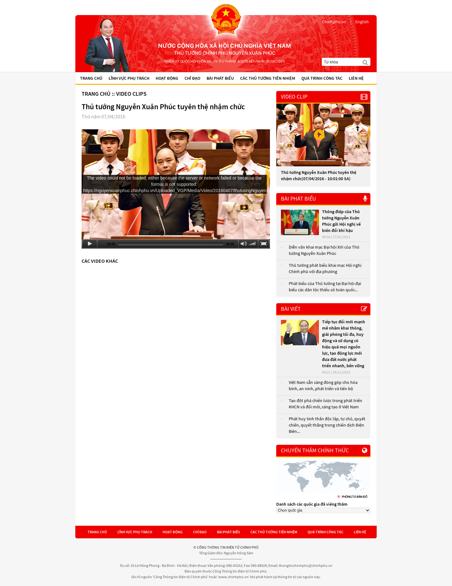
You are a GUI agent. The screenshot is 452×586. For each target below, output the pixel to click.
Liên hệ (356, 78)
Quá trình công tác (321, 78)
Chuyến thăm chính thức (315, 450)
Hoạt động (167, 78)
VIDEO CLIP (294, 97)
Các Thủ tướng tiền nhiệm (267, 78)
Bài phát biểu (220, 78)
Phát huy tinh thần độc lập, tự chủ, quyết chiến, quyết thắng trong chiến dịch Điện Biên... (327, 425)
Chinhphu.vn (334, 21)
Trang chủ (91, 78)
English (362, 21)
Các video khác (100, 261)
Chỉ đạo (192, 78)
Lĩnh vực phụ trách (129, 78)
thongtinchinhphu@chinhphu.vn (305, 565)
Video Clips (131, 94)
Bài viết (291, 309)
